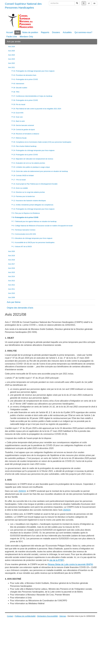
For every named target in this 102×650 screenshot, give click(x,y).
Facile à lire (12, 37)
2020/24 (22, 491)
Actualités (67, 32)
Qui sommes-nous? (83, 32)
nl (89, 3)
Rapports (45, 32)
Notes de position (30, 32)
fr (83, 3)
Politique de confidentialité (25, 616)
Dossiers (56, 32)
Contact (10, 616)
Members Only (26, 37)
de (94, 3)
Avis (17, 32)
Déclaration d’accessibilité (47, 616)
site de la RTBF (56, 560)
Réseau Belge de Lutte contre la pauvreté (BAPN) (70, 564)
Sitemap (62, 616)
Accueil (9, 32)
